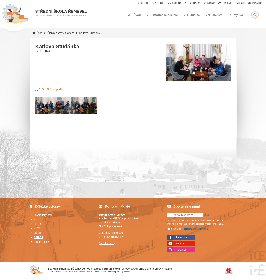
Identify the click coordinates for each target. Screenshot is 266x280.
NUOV (37, 219)
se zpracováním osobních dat (194, 229)
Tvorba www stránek (229, 271)
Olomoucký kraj (43, 215)
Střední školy (41, 241)
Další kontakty (107, 243)
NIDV (37, 228)
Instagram (181, 249)
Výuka (236, 15)
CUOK (37, 223)
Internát (214, 15)
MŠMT (37, 232)
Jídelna (192, 15)
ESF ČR (38, 237)
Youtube (180, 243)
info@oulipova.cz (113, 236)
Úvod (15, 14)
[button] (255, 3)
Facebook (181, 237)
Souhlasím (176, 229)
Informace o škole (162, 15)
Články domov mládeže (61, 33)
